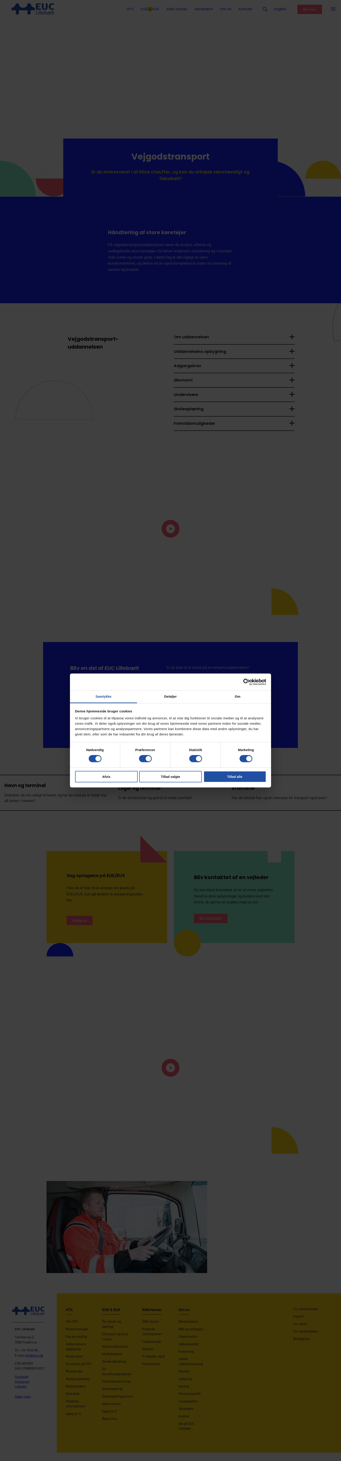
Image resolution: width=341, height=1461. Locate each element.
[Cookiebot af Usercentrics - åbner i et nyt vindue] (246, 681)
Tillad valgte (170, 777)
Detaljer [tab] (170, 696)
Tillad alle (234, 777)
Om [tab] (237, 696)
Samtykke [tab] (104, 696)
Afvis (106, 777)
